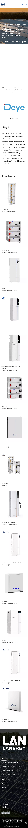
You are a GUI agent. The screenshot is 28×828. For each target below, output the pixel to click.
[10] (14, 427)
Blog (2, 792)
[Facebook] (2, 813)
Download (4, 796)
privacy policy (17, 826)
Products (4, 787)
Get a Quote (14, 118)
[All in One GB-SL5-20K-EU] (14, 309)
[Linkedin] (5, 813)
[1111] (14, 583)
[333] (14, 504)
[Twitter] (8, 813)
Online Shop (5, 804)
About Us (4, 783)
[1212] (14, 701)
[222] (14, 348)
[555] (14, 232)
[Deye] (14, 108)
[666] (14, 388)
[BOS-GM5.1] (14, 465)
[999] (14, 270)
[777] (14, 545)
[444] (14, 622)
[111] (11, 194)
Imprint (3, 800)
